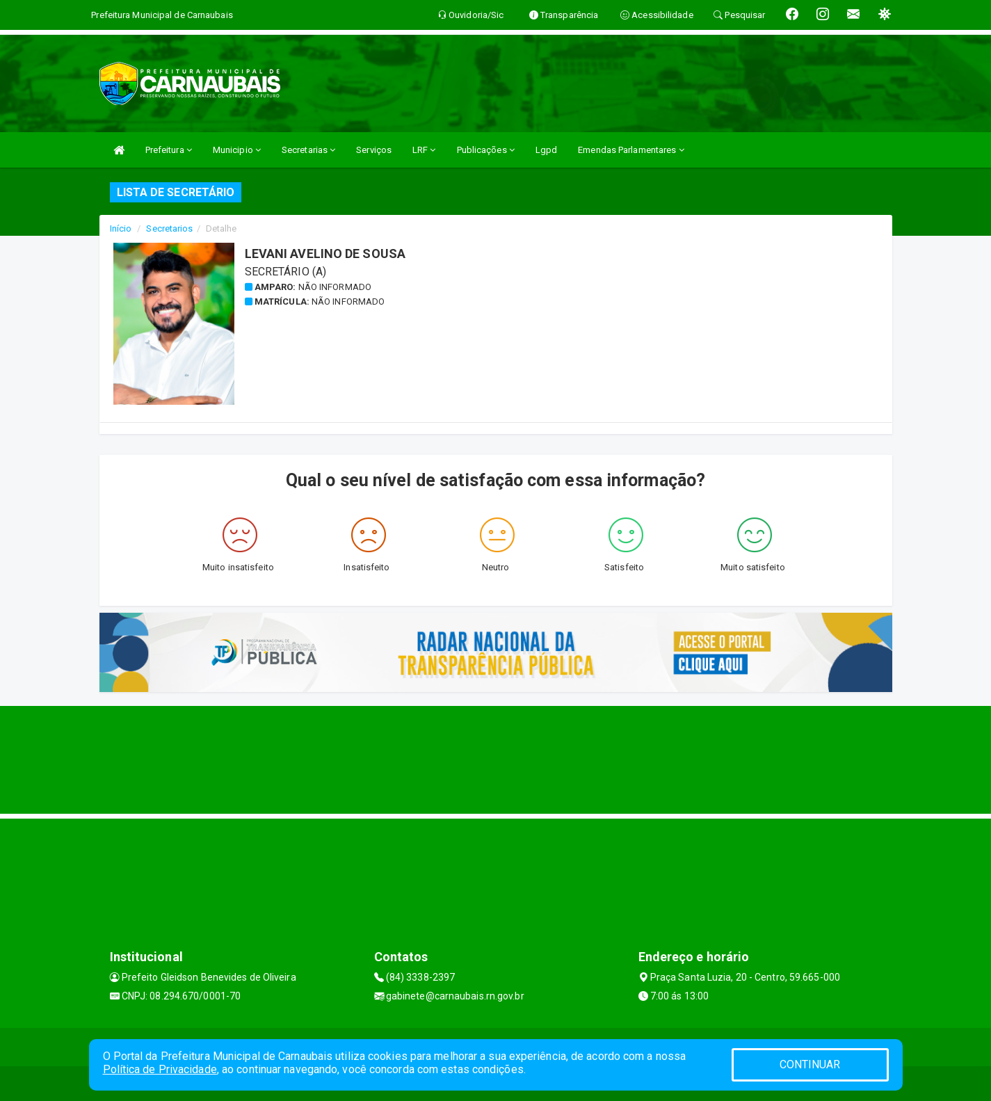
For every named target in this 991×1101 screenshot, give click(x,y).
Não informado (334, 287)
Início (121, 228)
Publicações (486, 150)
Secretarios (169, 228)
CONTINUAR (810, 1064)
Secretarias (308, 150)
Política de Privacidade (160, 1069)
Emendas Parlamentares (631, 150)
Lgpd (546, 150)
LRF (424, 150)
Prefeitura (168, 150)
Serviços (374, 150)
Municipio (237, 150)
